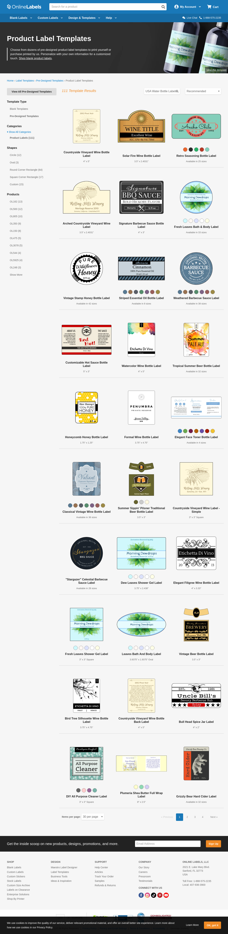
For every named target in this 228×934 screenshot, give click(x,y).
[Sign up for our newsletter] (168, 844)
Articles (99, 872)
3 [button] (195, 817)
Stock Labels (14, 880)
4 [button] (202, 817)
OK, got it (212, 925)
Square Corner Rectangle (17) (26, 177)
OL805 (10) (16, 216)
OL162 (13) (16, 201)
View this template (216, 70)
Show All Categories (19, 132)
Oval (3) (14, 162)
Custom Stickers (16, 876)
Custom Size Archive (18, 885)
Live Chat (189, 18)
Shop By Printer (15, 898)
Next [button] (213, 817)
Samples (99, 880)
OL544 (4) (15, 252)
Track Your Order (104, 876)
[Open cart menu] (212, 7)
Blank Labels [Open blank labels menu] (21, 17)
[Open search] (163, 7)
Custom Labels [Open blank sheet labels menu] (50, 17)
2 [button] (187, 817)
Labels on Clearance (18, 889)
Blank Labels (14, 867)
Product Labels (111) (22, 137)
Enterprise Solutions (18, 894)
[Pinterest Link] (160, 895)
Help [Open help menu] (111, 17)
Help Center (101, 867)
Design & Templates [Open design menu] (84, 17)
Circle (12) (15, 155)
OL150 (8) (15, 230)
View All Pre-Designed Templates (32, 91)
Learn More (192, 925)
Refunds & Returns (105, 885)
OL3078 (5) (16, 245)
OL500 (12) (16, 209)
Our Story (144, 867)
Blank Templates (19, 108)
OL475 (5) (15, 238)
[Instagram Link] (148, 895)
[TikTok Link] (154, 895)
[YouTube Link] (166, 895)
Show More (16, 274)
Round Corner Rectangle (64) (26, 169)
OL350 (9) (15, 223)
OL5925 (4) (16, 260)
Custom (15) (17, 184)
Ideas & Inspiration (61, 880)
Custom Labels (15, 872)
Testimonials (145, 880)
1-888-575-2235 (210, 17)
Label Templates (25, 80)
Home (10, 80)
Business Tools (59, 876)
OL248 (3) (15, 267)
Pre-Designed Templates (49, 80)
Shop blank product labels (35, 58)
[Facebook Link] (141, 895)
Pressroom (145, 876)
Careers (143, 872)
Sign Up (213, 843)
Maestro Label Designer (64, 867)
